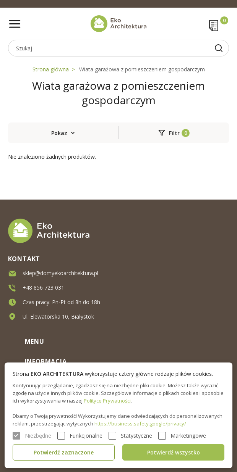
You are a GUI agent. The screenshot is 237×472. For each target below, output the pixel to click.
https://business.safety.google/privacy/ (140, 423)
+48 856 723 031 (43, 287)
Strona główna (50, 69)
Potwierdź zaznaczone (64, 452)
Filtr (174, 133)
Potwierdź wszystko (173, 452)
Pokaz (59, 133)
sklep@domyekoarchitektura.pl (60, 273)
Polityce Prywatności (107, 400)
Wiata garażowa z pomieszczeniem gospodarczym (142, 69)
